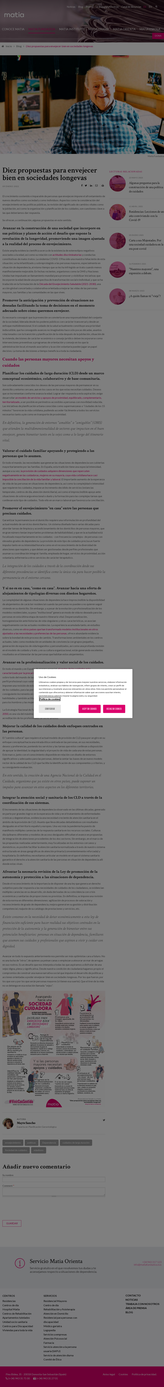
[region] (83, 693)
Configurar (50, 708)
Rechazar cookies (114, 708)
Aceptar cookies (89, 708)
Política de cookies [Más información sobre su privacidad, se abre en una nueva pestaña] (50, 699)
